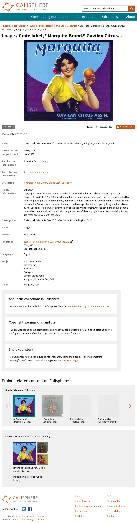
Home (78, 496)
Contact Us (113, 516)
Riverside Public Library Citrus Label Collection (53, 26)
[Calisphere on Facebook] (30, 509)
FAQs (110, 496)
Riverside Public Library (14, 26)
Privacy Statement (116, 506)
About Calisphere (84, 501)
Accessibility (113, 511)
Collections (85, 16)
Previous (7, 405)
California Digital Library (31, 519)
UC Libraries (38, 516)
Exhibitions (110, 16)
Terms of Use (114, 501)
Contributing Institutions (49, 16)
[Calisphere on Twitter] (24, 509)
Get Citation (8, 126)
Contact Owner (125, 126)
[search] (131, 9)
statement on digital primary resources (88, 306)
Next (130, 405)
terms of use (63, 333)
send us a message (68, 360)
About (130, 16)
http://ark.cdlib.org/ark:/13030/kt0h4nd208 (46, 242)
